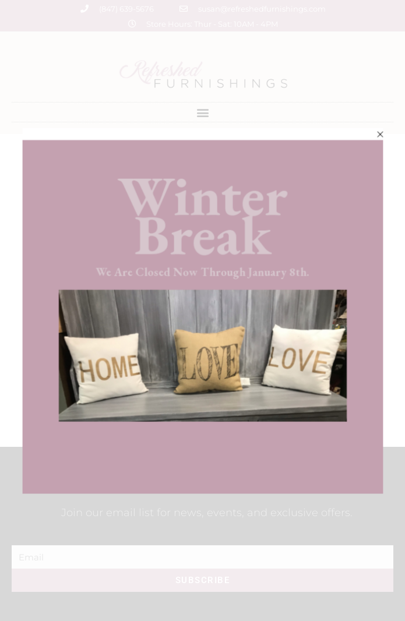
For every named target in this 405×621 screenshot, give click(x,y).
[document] (202, 310)
